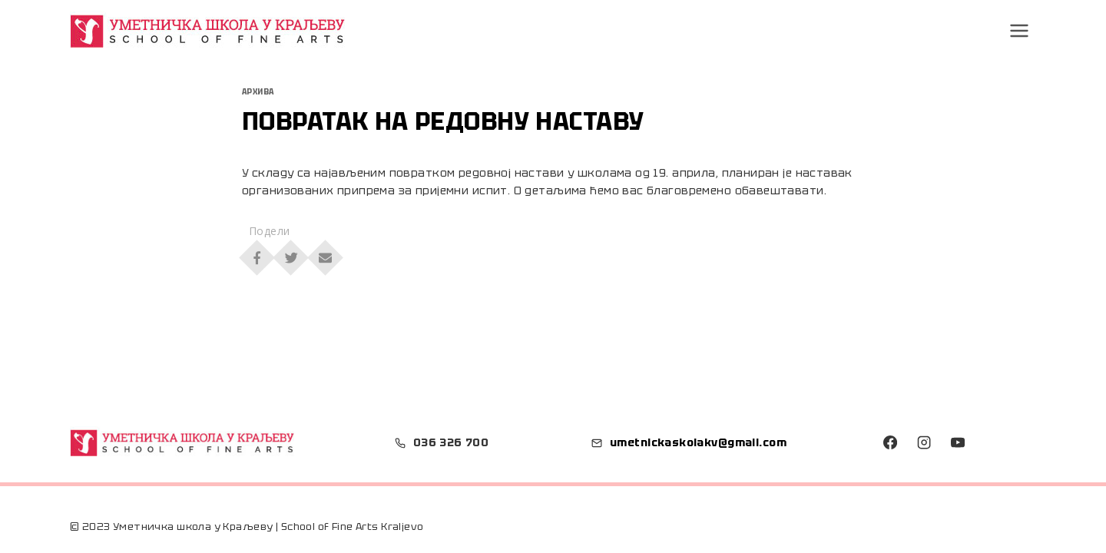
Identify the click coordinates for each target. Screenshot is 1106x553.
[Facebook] (890, 442)
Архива (258, 92)
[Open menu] (1019, 30)
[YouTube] (957, 442)
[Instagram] (924, 442)
